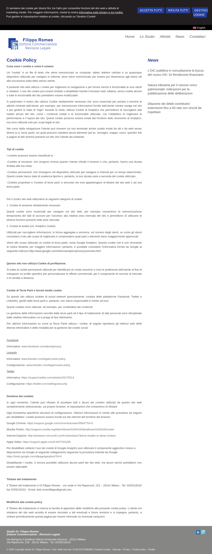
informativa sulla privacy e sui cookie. (101, 12)
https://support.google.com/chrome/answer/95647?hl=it (60, 423)
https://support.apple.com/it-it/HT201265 (47, 441)
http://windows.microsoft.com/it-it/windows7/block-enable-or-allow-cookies (72, 435)
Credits (151, 549)
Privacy (126, 549)
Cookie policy (139, 549)
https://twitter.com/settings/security (46, 383)
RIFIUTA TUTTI (178, 10)
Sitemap (116, 549)
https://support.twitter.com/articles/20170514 (48, 377)
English (199, 27)
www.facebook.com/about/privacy (41, 346)
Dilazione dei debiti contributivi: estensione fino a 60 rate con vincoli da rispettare (174, 108)
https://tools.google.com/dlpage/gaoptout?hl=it (34, 456)
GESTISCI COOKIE (200, 12)
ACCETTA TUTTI (151, 10)
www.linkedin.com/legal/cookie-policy (44, 358)
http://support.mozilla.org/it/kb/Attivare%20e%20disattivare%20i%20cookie (69, 429)
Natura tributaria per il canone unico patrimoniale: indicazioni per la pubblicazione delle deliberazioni (172, 89)
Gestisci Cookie (102, 549)
